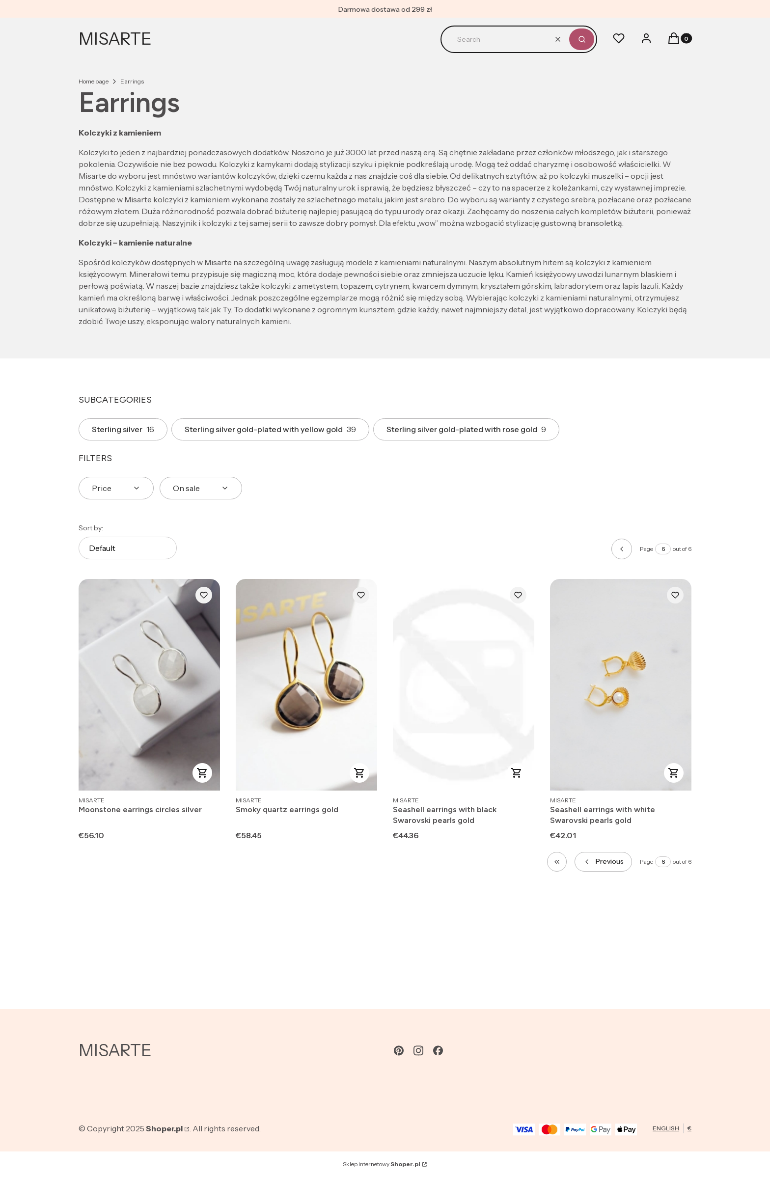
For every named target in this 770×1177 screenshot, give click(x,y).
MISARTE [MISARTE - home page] (115, 38)
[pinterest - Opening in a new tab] (399, 1050)
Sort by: (91, 527)
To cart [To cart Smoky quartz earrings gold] (359, 773)
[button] (581, 39)
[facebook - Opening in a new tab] (438, 1050)
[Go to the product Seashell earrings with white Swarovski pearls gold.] (620, 685)
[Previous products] (603, 862)
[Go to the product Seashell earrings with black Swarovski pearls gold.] (463, 685)
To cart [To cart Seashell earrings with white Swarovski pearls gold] (674, 773)
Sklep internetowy (381, 1164)
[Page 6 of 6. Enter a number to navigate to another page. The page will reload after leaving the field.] (663, 549)
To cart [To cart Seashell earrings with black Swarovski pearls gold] (516, 773)
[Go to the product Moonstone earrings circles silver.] (149, 685)
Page (646, 548)
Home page (94, 81)
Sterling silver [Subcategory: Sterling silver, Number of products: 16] (123, 429)
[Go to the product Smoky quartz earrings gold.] (306, 685)
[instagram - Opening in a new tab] (418, 1050)
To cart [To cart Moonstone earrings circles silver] (202, 773)
